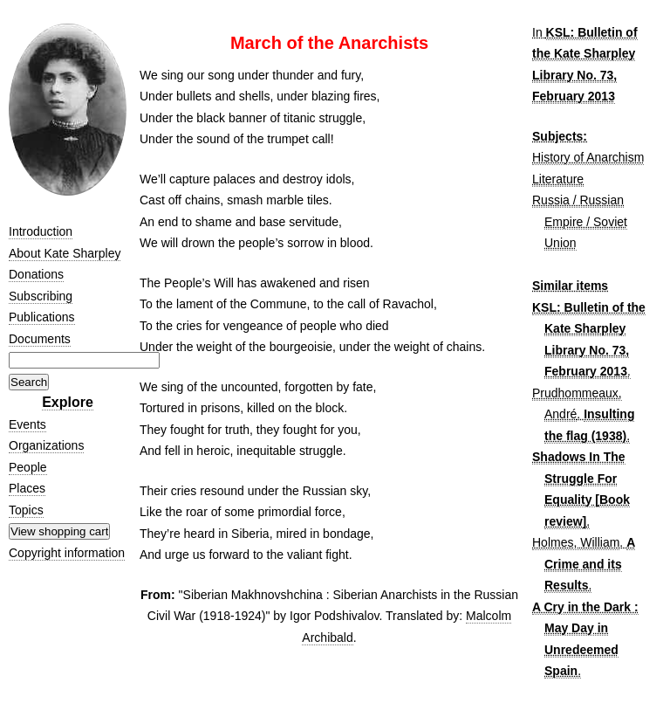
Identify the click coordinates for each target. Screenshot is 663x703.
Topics (26, 510)
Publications (42, 317)
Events (27, 424)
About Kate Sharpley (64, 253)
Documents (40, 339)
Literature (558, 179)
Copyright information (67, 553)
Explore (67, 402)
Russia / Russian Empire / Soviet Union (579, 221)
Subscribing (40, 296)
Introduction (40, 231)
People (28, 467)
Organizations (46, 445)
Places (27, 488)
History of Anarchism (588, 157)
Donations (36, 274)
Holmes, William (575, 542)
